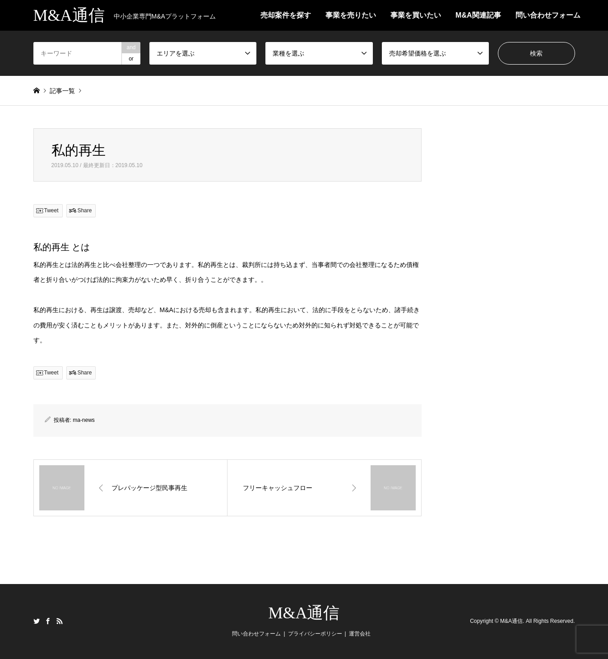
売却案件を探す (285, 15)
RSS (59, 621)
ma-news (84, 420)
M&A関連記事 (478, 15)
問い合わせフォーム (547, 15)
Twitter (36, 621)
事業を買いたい (415, 15)
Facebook (48, 621)
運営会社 (360, 634)
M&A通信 (303, 613)
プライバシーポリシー (315, 634)
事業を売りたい (350, 15)
